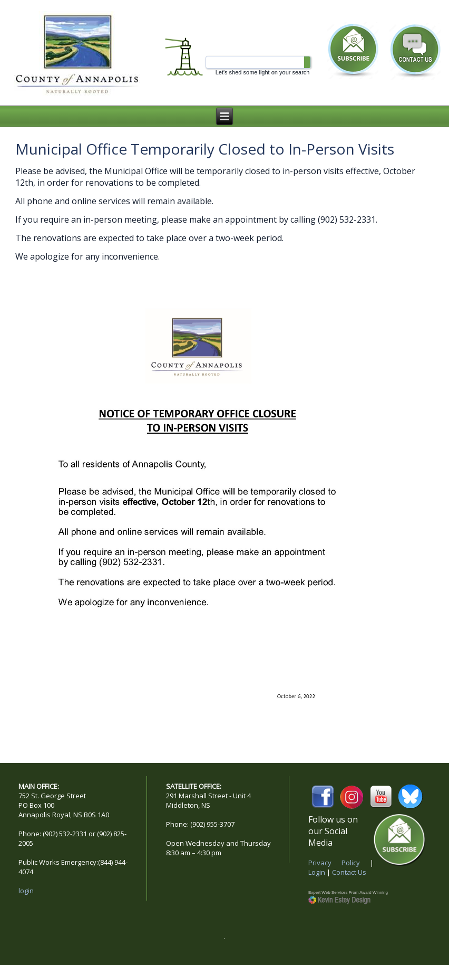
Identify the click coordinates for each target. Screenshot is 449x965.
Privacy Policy (334, 862)
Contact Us (349, 872)
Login (316, 872)
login (26, 890)
